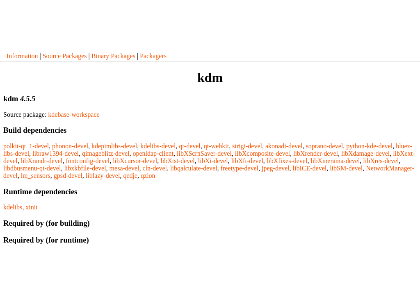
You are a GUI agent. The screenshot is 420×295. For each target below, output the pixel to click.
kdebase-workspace (73, 114)
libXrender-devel (315, 153)
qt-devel (189, 146)
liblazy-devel (103, 175)
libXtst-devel (177, 160)
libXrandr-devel (42, 160)
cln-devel (154, 168)
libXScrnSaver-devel (204, 153)
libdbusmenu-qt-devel (32, 168)
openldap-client (152, 153)
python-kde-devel (369, 146)
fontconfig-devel (88, 160)
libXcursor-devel (135, 160)
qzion (148, 175)
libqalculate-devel (193, 168)
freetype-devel (239, 168)
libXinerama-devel (335, 160)
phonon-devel (70, 146)
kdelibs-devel (158, 146)
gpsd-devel (68, 175)
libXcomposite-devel (262, 153)
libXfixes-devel (287, 160)
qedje (130, 175)
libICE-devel (310, 168)
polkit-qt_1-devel (26, 146)
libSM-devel (346, 168)
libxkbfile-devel (85, 168)
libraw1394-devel (55, 153)
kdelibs (12, 207)
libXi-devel (213, 160)
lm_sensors (35, 175)
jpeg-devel (276, 168)
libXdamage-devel (365, 153)
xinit (31, 207)
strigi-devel (247, 146)
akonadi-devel (284, 146)
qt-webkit (216, 146)
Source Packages (65, 55)
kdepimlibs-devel (114, 146)
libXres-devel (381, 160)
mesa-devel (124, 168)
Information (22, 55)
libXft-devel (247, 160)
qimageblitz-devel (106, 153)
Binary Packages (113, 55)
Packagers (153, 55)
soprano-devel (324, 146)
